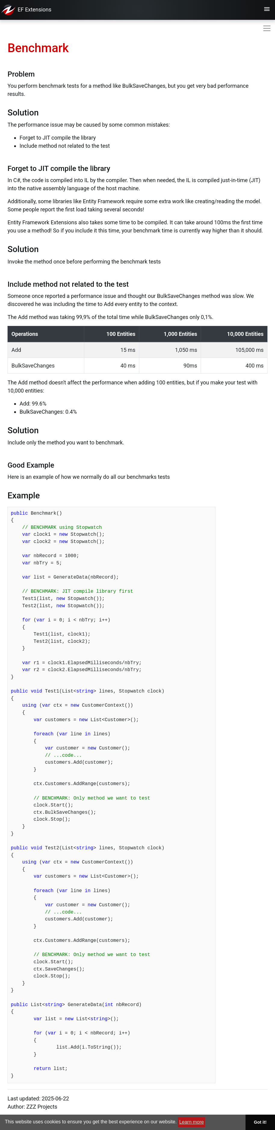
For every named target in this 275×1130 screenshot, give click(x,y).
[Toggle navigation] (267, 10)
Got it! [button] (260, 1122)
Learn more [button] (191, 1122)
